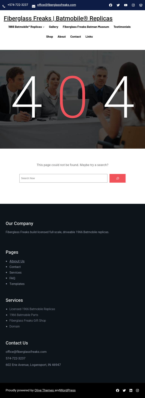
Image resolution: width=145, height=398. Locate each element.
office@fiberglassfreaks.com (56, 5)
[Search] (118, 178)
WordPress (68, 390)
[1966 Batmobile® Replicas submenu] (44, 27)
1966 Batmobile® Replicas (25, 26)
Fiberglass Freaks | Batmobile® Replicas (58, 18)
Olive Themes (45, 390)
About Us (17, 261)
